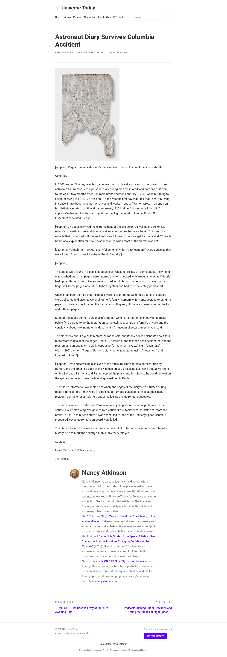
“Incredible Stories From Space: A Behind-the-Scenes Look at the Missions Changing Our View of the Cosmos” (118, 541)
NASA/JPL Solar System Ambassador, (124, 561)
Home (58, 17)
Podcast (77, 17)
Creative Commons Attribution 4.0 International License (125, 650)
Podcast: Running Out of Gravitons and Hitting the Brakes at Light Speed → (148, 610)
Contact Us (105, 644)
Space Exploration (119, 53)
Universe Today (75, 8)
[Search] (169, 18)
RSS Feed (118, 17)
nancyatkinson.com (107, 581)
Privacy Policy (120, 644)
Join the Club (104, 17)
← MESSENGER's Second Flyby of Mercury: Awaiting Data (82, 610)
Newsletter (89, 17)
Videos (67, 17)
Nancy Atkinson (66, 53)
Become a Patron (155, 636)
